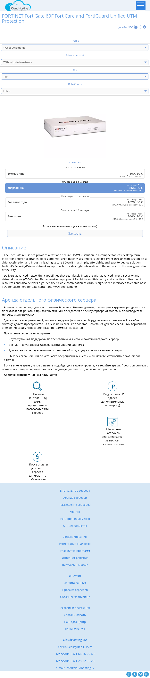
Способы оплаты (75, 615)
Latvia (6, 91)
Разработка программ (75, 551)
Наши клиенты (75, 629)
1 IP (5, 76)
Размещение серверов (75, 505)
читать (92, 227)
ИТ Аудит (75, 576)
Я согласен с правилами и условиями (62, 227)
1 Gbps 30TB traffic (14, 47)
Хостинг (75, 512)
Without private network (17, 62)
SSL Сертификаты (75, 526)
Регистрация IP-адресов (75, 544)
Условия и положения (75, 608)
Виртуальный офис (75, 565)
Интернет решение (75, 558)
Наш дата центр (75, 622)
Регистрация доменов (75, 519)
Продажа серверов (75, 590)
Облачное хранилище (75, 597)
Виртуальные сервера (75, 491)
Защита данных (75, 583)
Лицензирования (75, 537)
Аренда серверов (75, 498)
